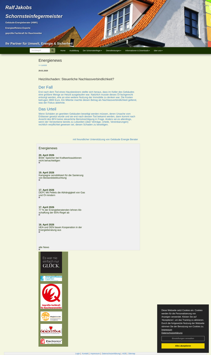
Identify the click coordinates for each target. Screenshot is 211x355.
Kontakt (85, 353)
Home (62, 50)
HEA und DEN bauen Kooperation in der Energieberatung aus (60, 228)
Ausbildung (74, 50)
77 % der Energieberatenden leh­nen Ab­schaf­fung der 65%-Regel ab (60, 211)
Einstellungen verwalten (183, 338)
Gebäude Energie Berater (124, 139)
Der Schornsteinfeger (92, 50)
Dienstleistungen (113, 50)
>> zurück (42, 65)
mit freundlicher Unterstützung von (91, 139)
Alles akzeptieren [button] (183, 346)
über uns (158, 50)
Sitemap (131, 353)
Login (77, 353)
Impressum (166, 330)
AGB (124, 353)
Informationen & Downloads (137, 50)
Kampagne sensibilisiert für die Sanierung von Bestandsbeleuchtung (61, 176)
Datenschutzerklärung (171, 333)
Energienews (48, 148)
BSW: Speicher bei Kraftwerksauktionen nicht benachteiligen (60, 159)
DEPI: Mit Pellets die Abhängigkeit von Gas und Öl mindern (62, 194)
